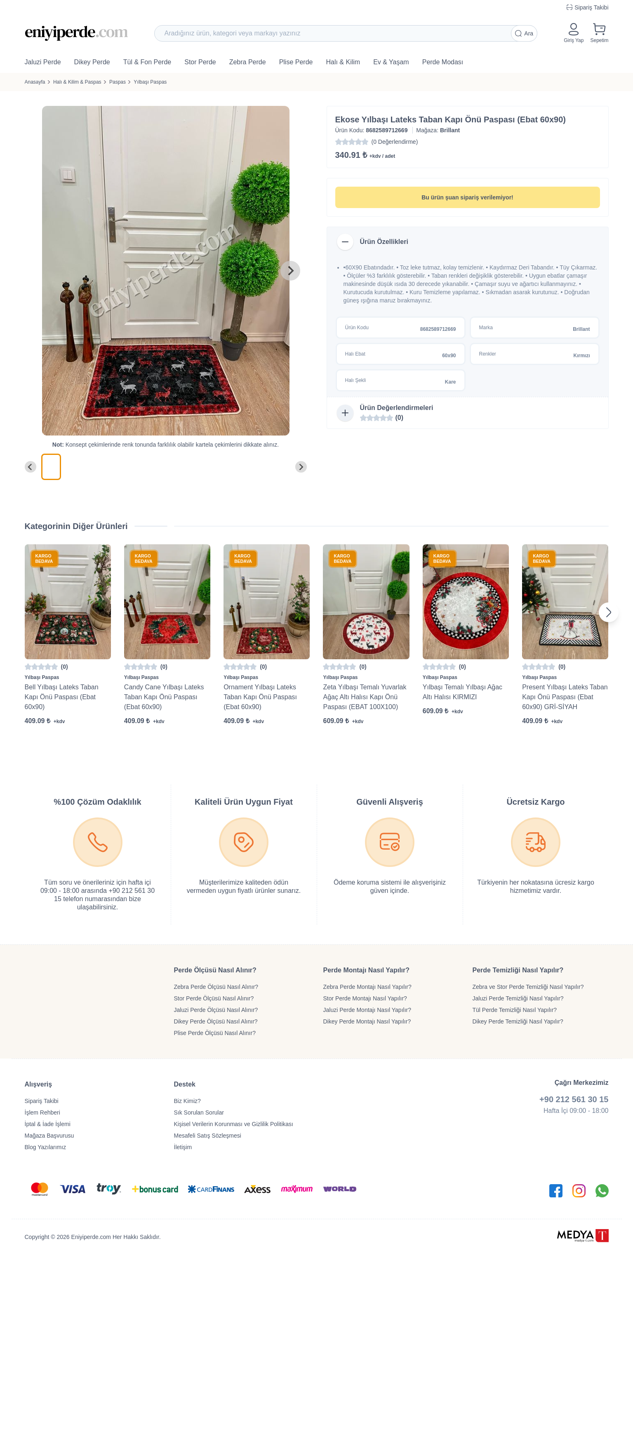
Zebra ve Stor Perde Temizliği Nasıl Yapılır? (528, 987)
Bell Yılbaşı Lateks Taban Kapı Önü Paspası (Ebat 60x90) (62, 697)
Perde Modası (443, 62)
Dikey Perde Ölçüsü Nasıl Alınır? (216, 1021)
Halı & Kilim (343, 62)
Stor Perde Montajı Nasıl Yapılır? (365, 998)
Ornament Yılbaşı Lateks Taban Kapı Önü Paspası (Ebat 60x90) (260, 697)
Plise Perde (296, 62)
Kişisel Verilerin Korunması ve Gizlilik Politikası (233, 1124)
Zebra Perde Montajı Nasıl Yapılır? (367, 987)
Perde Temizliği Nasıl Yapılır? (518, 970)
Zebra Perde (247, 62)
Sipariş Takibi (42, 1101)
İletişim (183, 1147)
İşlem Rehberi (42, 1112)
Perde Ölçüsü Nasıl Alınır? (215, 970)
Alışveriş (38, 1084)
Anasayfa (35, 82)
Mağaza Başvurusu (49, 1135)
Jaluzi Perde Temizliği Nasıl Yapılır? (518, 998)
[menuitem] (51, 467)
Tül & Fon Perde (147, 62)
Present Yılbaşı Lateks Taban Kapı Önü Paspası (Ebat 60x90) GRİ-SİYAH (565, 697)
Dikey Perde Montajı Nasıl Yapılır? (367, 1021)
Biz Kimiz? (187, 1101)
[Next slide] (290, 271)
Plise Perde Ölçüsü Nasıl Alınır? (215, 1033)
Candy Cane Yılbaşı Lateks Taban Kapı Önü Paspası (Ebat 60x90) (164, 697)
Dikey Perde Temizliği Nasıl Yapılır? (518, 1021)
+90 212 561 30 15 (573, 1099)
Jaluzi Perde (43, 62)
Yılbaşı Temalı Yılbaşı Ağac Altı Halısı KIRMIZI (462, 692)
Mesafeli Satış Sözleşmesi (207, 1135)
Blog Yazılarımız (45, 1147)
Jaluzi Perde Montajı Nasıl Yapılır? (367, 1010)
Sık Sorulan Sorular (199, 1112)
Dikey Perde (92, 62)
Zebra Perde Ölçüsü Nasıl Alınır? (216, 987)
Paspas (117, 82)
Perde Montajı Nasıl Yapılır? (366, 970)
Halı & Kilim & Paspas (77, 82)
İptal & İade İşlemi (48, 1124)
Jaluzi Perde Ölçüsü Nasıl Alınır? (216, 1010)
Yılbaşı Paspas (150, 82)
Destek (184, 1084)
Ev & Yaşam (391, 62)
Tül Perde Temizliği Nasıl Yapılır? (515, 1010)
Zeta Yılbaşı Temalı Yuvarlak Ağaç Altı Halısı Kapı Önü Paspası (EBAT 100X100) (364, 697)
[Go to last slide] (30, 467)
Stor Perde (200, 62)
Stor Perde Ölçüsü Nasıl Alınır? (214, 998)
